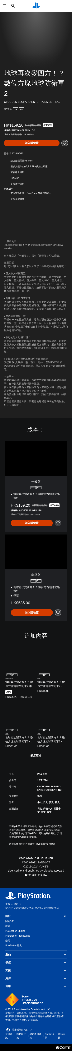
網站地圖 (61, 1036)
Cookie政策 (49, 1036)
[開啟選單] (4, 6)
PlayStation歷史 (13, 945)
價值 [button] (36, 962)
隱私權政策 (21, 1036)
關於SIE (9, 921)
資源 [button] (36, 978)
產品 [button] (36, 954)
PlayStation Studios (15, 931)
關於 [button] (36, 916)
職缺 (7, 926)
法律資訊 (8, 1036)
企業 (7, 940)
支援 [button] (36, 970)
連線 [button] (36, 986)
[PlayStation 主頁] (36, 6)
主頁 (7, 904)
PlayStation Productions (17, 935)
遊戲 (16, 904)
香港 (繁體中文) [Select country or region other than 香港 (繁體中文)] (19, 1029)
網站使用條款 (35, 1036)
